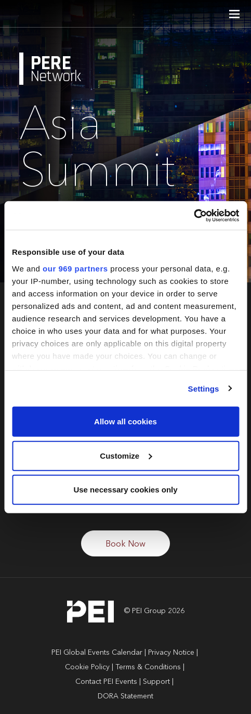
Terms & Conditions (148, 667)
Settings (203, 388)
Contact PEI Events (106, 681)
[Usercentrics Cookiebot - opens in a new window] (193, 215)
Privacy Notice (171, 652)
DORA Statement (125, 696)
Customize (126, 455)
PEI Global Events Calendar (96, 652)
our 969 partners (75, 268)
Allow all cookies (125, 421)
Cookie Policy (87, 667)
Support (156, 681)
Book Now (125, 544)
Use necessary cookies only (125, 489)
